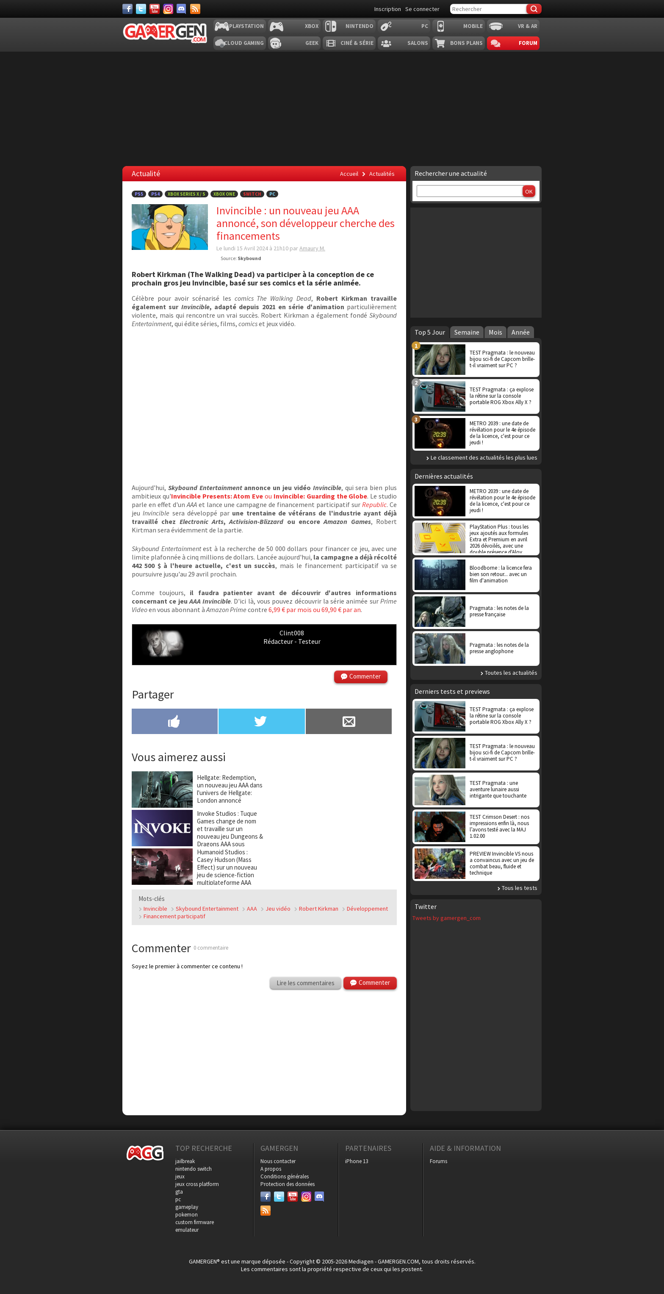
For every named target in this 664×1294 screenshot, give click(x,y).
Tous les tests (519, 888)
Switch (252, 194)
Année (521, 332)
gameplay (186, 1207)
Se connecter (422, 9)
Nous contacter (278, 1161)
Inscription (387, 9)
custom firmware (194, 1222)
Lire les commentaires (306, 983)
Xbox (311, 26)
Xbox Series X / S (186, 194)
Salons (417, 43)
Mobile (473, 26)
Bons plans (466, 43)
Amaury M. (312, 248)
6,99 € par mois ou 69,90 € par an (314, 609)
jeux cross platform (197, 1184)
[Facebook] (127, 9)
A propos (270, 1168)
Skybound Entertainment (207, 908)
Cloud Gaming (244, 43)
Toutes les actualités (511, 672)
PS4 (155, 194)
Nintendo (360, 26)
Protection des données (287, 1184)
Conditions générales (284, 1176)
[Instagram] (168, 9)
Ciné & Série (357, 43)
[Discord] (182, 9)
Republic (374, 504)
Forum (528, 43)
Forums (438, 1161)
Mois (495, 332)
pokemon (186, 1214)
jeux (180, 1176)
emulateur (187, 1229)
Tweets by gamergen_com (446, 918)
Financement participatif (174, 916)
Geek (311, 43)
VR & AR (527, 26)
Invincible (155, 908)
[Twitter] (141, 9)
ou (269, 496)
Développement (367, 908)
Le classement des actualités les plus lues (484, 457)
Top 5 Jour (430, 332)
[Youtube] (154, 9)
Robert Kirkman (318, 908)
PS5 (139, 194)
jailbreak (185, 1161)
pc (178, 1199)
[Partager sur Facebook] (175, 722)
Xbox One (224, 194)
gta (179, 1191)
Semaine (466, 332)
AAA (252, 908)
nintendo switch (193, 1168)
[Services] (195, 9)
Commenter (365, 676)
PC (424, 26)
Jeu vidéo (278, 908)
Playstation (246, 26)
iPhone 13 (356, 1161)
